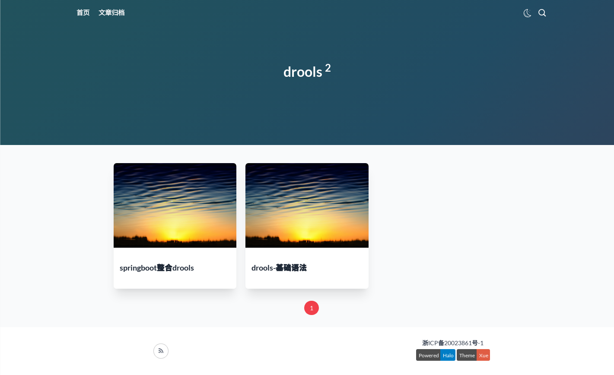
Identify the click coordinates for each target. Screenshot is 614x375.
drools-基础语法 (279, 267)
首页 (82, 12)
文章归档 (111, 12)
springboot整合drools (157, 267)
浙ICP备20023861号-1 (453, 343)
